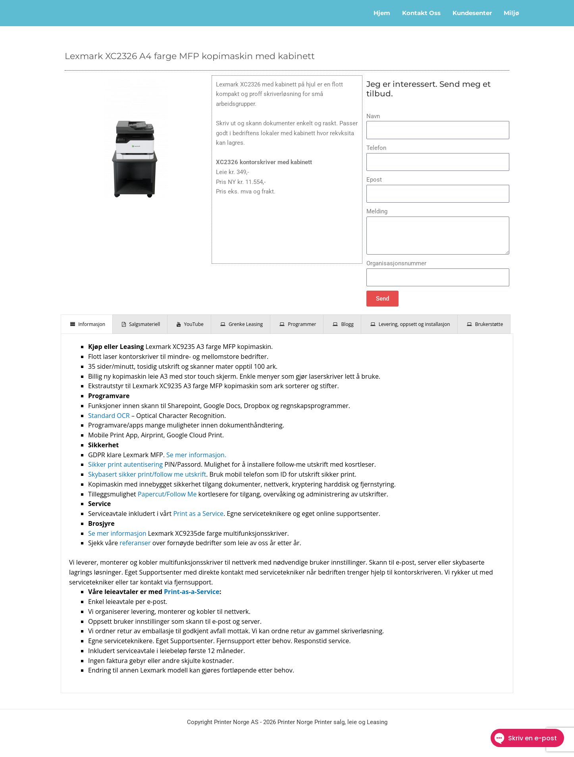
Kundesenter (472, 13)
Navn (373, 116)
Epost (374, 179)
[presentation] (87, 324)
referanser (134, 543)
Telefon (376, 147)
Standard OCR (109, 415)
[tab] (87, 324)
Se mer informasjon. (196, 454)
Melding (376, 211)
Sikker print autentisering (125, 464)
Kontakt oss (421, 13)
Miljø (511, 13)
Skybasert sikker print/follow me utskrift (147, 474)
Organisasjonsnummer (396, 263)
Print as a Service (198, 513)
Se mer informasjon (117, 533)
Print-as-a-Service (192, 591)
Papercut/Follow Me (167, 494)
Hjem (382, 13)
